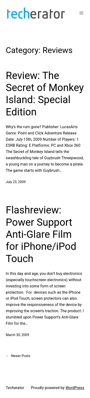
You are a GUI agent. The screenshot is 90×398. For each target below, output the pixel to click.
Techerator (15, 387)
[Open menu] (81, 13)
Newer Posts (18, 356)
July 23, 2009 (16, 182)
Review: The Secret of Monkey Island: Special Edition (45, 94)
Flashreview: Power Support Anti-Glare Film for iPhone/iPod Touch (41, 234)
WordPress (75, 387)
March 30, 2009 (17, 335)
